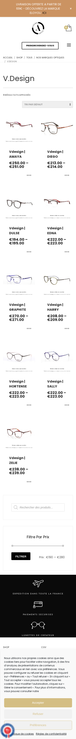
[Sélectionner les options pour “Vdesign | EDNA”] (67, 252)
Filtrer (20, 556)
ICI (44, 13)
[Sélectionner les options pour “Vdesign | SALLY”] (67, 405)
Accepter (38, 702)
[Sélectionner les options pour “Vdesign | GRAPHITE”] (29, 329)
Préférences (38, 725)
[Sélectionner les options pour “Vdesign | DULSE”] (29, 252)
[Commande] (47, 104)
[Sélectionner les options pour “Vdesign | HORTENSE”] (29, 405)
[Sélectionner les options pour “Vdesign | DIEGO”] (67, 176)
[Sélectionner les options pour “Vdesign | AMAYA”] (29, 176)
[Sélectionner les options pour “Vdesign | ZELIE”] (29, 482)
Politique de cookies (22, 734)
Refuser (38, 714)
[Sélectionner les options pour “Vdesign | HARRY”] (67, 329)
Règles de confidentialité (51, 734)
